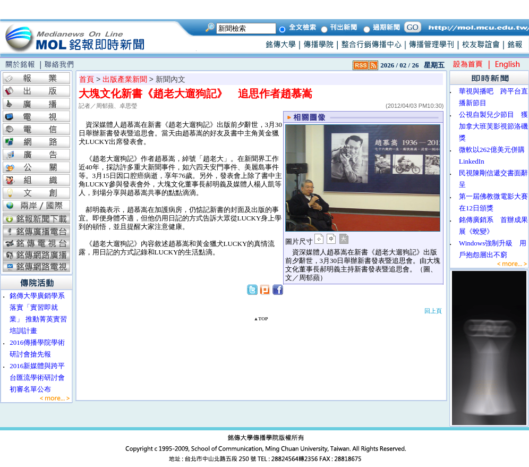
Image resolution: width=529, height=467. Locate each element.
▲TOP (260, 318)
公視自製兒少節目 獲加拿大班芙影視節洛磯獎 (493, 126)
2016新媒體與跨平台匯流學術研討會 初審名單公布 (41, 377)
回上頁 (433, 311)
